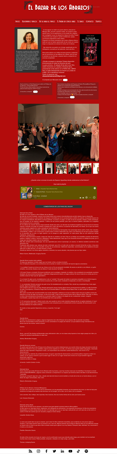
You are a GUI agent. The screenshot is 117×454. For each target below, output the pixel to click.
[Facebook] (46, 451)
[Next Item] (96, 132)
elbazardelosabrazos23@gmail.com (53, 76)
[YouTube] (70, 451)
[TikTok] (78, 451)
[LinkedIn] (62, 451)
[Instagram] (38, 451)
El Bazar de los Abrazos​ (58, 7)
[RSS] (30, 451)
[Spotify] (86, 451)
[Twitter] (54, 451)
